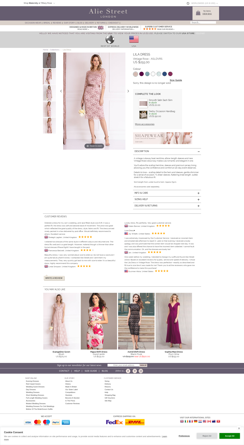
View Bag (207, 14)
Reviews (57, 23)
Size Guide (176, 80)
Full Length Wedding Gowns (36, 398)
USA (134, 46)
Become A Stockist (72, 398)
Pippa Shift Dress (98, 352)
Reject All (207, 436)
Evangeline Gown (61, 352)
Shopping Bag (110, 395)
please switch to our (174, 33)
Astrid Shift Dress (136, 352)
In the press (70, 401)
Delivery (89, 23)
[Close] (200, 33)
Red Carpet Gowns (33, 384)
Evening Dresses (32, 381)
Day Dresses (31, 389)
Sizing (107, 381)
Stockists (68, 395)
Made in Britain (71, 387)
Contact (64, 371)
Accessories (30, 401)
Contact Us (109, 389)
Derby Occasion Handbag (162, 111)
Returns (101, 23)
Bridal (46, 23)
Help (77, 371)
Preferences (184, 436)
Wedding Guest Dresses (35, 387)
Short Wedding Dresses (35, 395)
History (68, 384)
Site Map (108, 401)
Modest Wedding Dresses (36, 403)
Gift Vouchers (110, 398)
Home (45, 50)
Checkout (113, 23)
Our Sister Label (71, 389)
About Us (68, 381)
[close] (239, 428)
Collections (55, 50)
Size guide (91, 371)
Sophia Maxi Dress (174, 352)
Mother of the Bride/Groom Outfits (39, 409)
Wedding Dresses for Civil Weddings (40, 406)
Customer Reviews (72, 403)
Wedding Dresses (33, 392)
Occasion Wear (33, 23)
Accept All (229, 436)
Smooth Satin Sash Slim (160, 100)
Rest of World (110, 46)
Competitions (70, 392)
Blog (79, 23)
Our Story (69, 23)
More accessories (144, 124)
